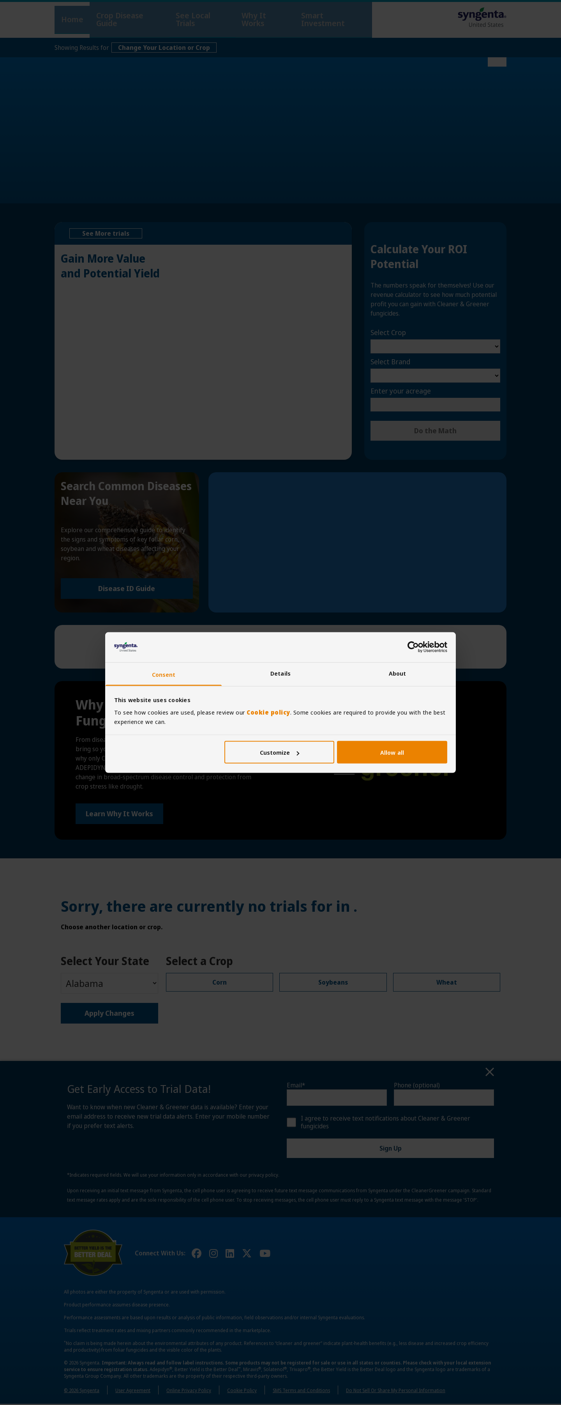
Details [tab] (280, 673)
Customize (280, 752)
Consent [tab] (164, 674)
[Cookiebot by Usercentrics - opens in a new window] (413, 647)
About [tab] (397, 673)
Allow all (392, 752)
